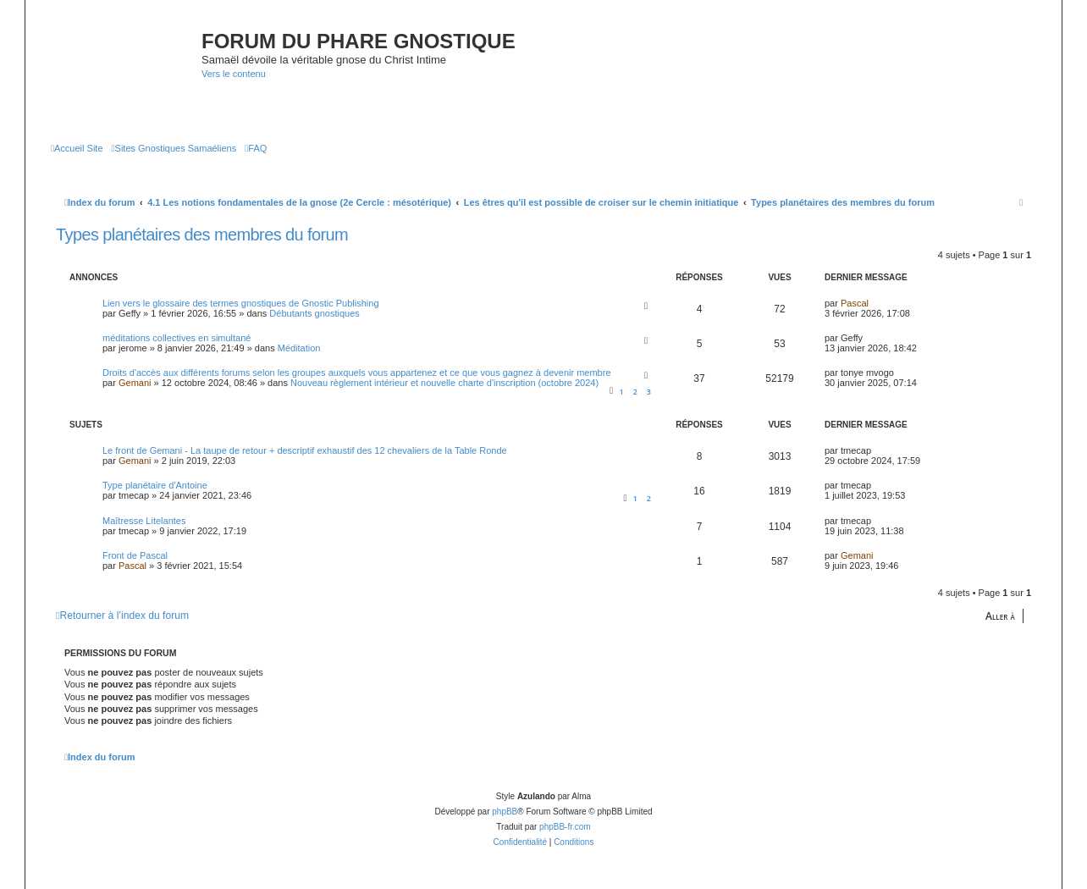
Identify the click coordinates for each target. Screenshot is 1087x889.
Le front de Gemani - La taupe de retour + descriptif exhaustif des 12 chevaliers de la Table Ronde (304, 450)
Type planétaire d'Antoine (154, 485)
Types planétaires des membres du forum (202, 234)
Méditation (299, 348)
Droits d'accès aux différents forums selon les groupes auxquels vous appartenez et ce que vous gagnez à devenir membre (356, 372)
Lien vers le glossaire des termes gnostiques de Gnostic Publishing (240, 303)
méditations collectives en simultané (176, 338)
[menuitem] (77, 148)
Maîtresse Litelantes (143, 521)
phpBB (504, 811)
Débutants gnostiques (314, 313)
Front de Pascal (135, 555)
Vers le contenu (233, 74)
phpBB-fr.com (565, 826)
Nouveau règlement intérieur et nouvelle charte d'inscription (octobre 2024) (444, 383)
